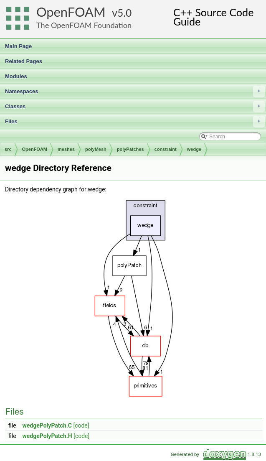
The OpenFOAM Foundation (84, 25)
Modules (16, 76)
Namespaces (135, 91)
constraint (166, 149)
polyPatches (130, 149)
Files (135, 121)
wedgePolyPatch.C (47, 425)
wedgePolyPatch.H (47, 436)
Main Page (18, 46)
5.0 (124, 13)
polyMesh (95, 149)
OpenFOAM (71, 12)
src (8, 149)
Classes (135, 106)
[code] (81, 425)
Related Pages (23, 61)
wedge (194, 149)
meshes (66, 149)
